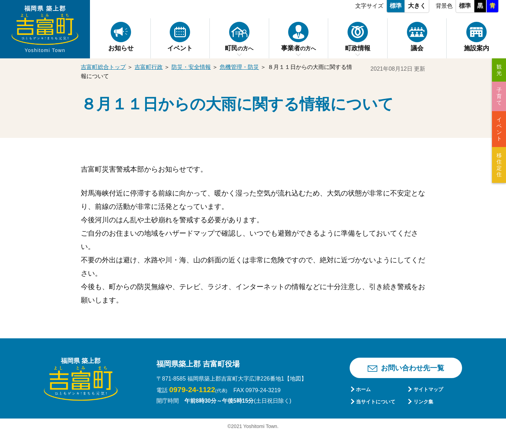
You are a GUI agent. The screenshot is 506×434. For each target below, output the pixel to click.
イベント (499, 128)
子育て (499, 96)
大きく (417, 5)
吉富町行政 (149, 67)
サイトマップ (428, 389)
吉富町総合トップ (103, 67)
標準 (396, 5)
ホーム (363, 389)
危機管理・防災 (239, 67)
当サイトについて (375, 401)
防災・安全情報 (191, 67)
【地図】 (295, 379)
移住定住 (499, 164)
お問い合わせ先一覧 (412, 368)
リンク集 (423, 401)
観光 (499, 70)
